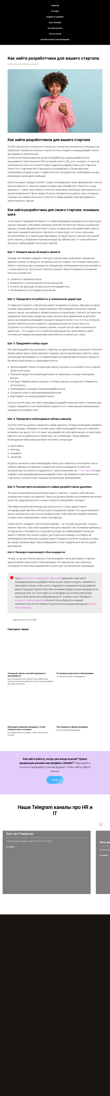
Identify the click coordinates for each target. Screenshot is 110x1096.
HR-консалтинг (55, 28)
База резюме (55, 23)
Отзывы (55, 11)
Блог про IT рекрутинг (20, 906)
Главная (55, 6)
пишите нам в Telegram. (33, 643)
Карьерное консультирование (55, 40)
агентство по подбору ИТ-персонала (47, 610)
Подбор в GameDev (55, 17)
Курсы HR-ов (55, 34)
